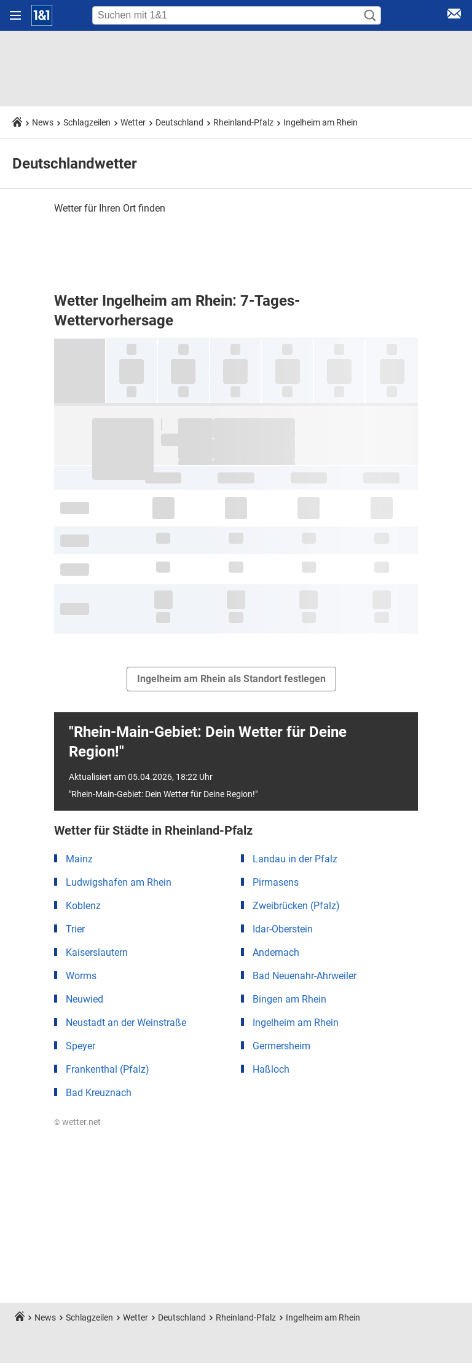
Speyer (80, 1046)
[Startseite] (42, 15)
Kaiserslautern (97, 952)
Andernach (276, 952)
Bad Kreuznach (99, 1093)
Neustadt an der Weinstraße (126, 1022)
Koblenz (83, 906)
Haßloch (271, 1069)
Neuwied (84, 999)
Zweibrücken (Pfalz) (296, 906)
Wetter (133, 122)
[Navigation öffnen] (15, 15)
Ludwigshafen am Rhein (118, 882)
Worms (81, 976)
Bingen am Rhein (289, 999)
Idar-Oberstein (283, 929)
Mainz (79, 859)
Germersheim (281, 1046)
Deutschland (179, 122)
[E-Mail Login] (454, 15)
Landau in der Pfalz (295, 859)
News (42, 122)
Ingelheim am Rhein (320, 122)
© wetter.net (77, 1122)
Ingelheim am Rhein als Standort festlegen (231, 679)
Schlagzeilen (87, 122)
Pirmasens (276, 882)
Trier (75, 929)
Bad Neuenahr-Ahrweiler (304, 976)
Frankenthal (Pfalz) (107, 1069)
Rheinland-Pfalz (243, 122)
